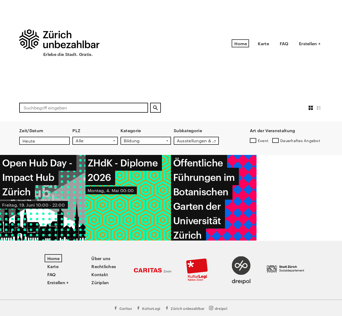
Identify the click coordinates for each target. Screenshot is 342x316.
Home (240, 43)
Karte (263, 43)
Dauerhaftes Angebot (300, 140)
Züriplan (100, 282)
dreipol (218, 308)
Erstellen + (310, 43)
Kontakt (99, 274)
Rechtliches (103, 266)
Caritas (122, 308)
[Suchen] (155, 108)
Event (263, 140)
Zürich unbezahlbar (184, 308)
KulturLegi (148, 308)
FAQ (284, 43)
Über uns (100, 258)
